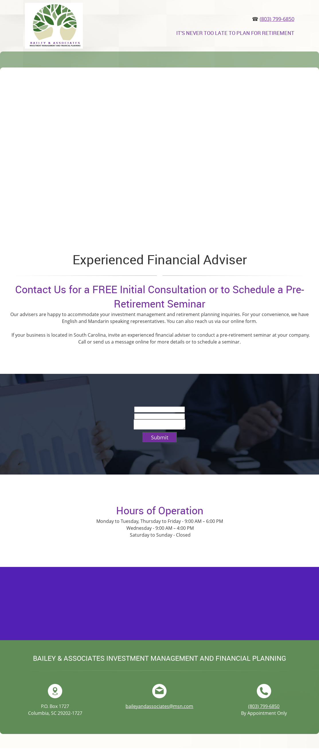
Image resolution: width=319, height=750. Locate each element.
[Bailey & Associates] (54, 26)
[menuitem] (29, 61)
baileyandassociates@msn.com (159, 708)
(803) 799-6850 (277, 18)
